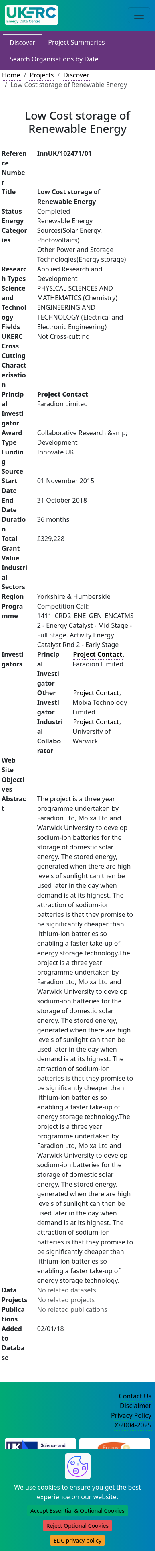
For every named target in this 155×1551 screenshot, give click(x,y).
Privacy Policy (131, 1415)
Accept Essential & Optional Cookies (77, 1510)
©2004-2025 (133, 1425)
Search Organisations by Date (54, 59)
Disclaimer (135, 1405)
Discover (22, 42)
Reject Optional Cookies (77, 1525)
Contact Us (135, 1396)
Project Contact (96, 692)
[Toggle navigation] (139, 15)
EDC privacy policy (77, 1540)
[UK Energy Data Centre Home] (31, 15)
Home (11, 75)
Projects (42, 75)
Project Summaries (76, 42)
